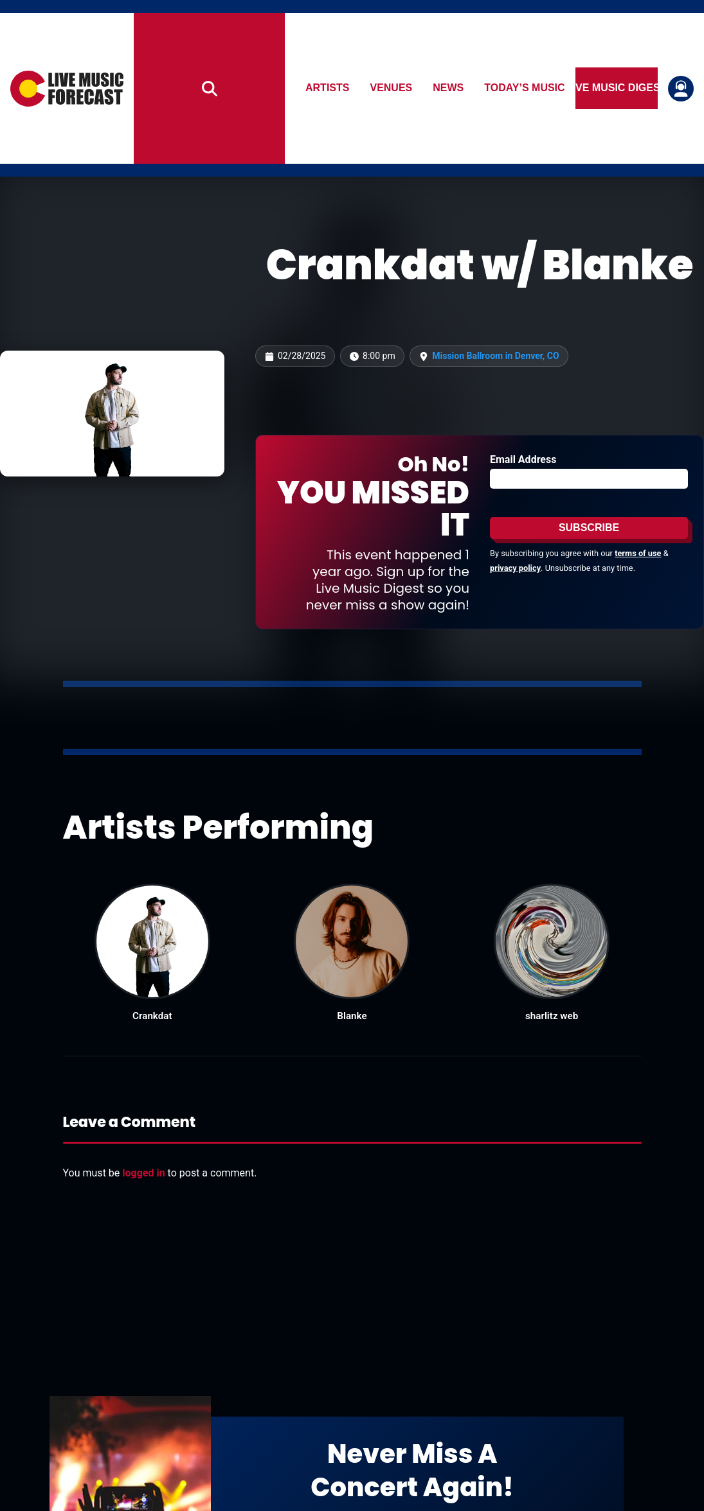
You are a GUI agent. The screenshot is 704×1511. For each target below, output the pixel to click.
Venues (391, 88)
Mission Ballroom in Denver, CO (495, 356)
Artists (327, 88)
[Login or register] (681, 88)
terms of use (638, 553)
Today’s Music (525, 88)
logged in (143, 1173)
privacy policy (515, 568)
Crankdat (152, 1016)
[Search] (209, 88)
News (448, 88)
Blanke (351, 1016)
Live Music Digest (616, 88)
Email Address (523, 459)
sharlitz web (551, 1016)
